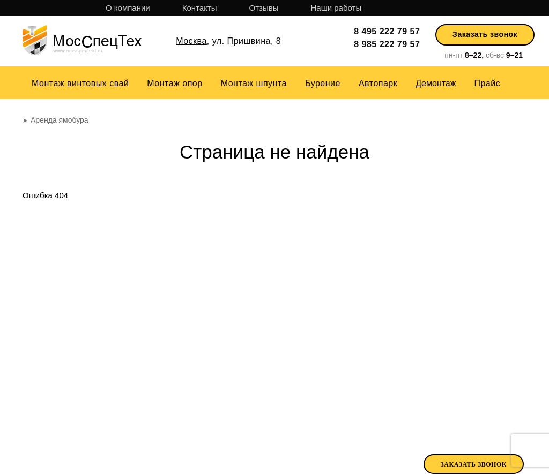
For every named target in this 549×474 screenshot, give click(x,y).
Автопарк (378, 83)
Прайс (487, 83)
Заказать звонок (484, 34)
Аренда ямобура (394, 438)
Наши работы (335, 7)
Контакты (199, 7)
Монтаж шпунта (254, 83)
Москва (191, 41)
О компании (128, 7)
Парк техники (317, 439)
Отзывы (264, 7)
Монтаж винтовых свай (80, 83)
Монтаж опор (174, 83)
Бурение (322, 83)
